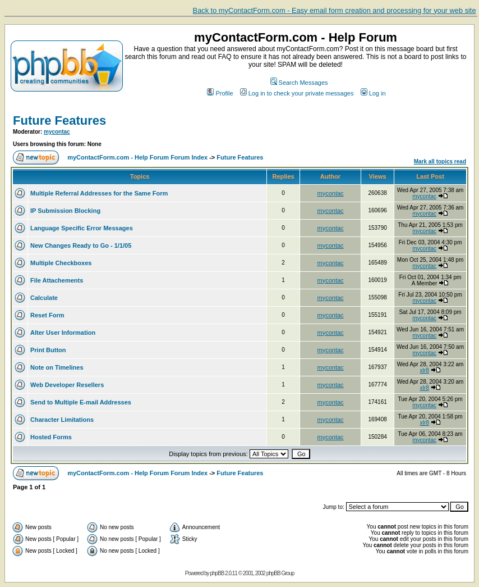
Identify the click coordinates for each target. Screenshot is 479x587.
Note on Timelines (57, 367)
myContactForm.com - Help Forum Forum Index (137, 157)
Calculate (44, 297)
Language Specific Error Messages (81, 228)
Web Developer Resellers (67, 384)
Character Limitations (62, 419)
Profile (220, 93)
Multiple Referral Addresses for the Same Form (99, 193)
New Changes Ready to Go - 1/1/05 (80, 245)
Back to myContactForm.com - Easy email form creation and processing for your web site (334, 10)
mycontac (57, 132)
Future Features (59, 120)
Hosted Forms (51, 437)
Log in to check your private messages (297, 93)
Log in (373, 93)
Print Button (48, 350)
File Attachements (56, 280)
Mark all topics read (440, 161)
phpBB (217, 573)
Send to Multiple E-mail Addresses (80, 402)
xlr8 (424, 370)
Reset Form (47, 315)
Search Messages (299, 82)
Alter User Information (62, 332)
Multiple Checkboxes (60, 263)
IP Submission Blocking (65, 210)
